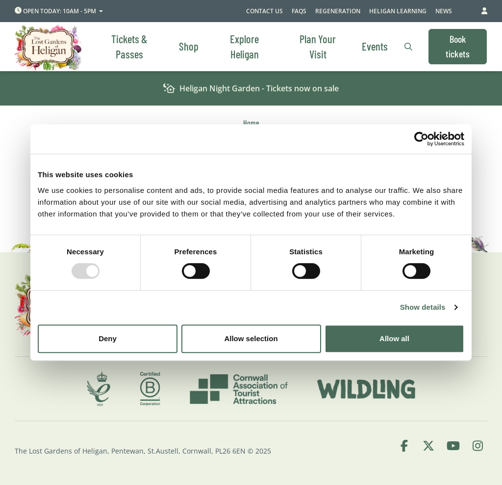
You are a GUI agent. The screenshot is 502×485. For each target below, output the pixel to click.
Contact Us (264, 11)
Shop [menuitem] (189, 46)
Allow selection (250, 338)
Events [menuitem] (375, 46)
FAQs (299, 11)
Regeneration (337, 11)
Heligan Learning (398, 11)
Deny (108, 338)
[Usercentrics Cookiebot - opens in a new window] (421, 139)
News (443, 11)
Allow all (394, 338)
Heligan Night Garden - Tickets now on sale (251, 88)
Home (251, 122)
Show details (423, 307)
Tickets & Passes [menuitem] (129, 46)
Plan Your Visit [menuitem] (318, 46)
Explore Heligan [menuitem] (244, 46)
